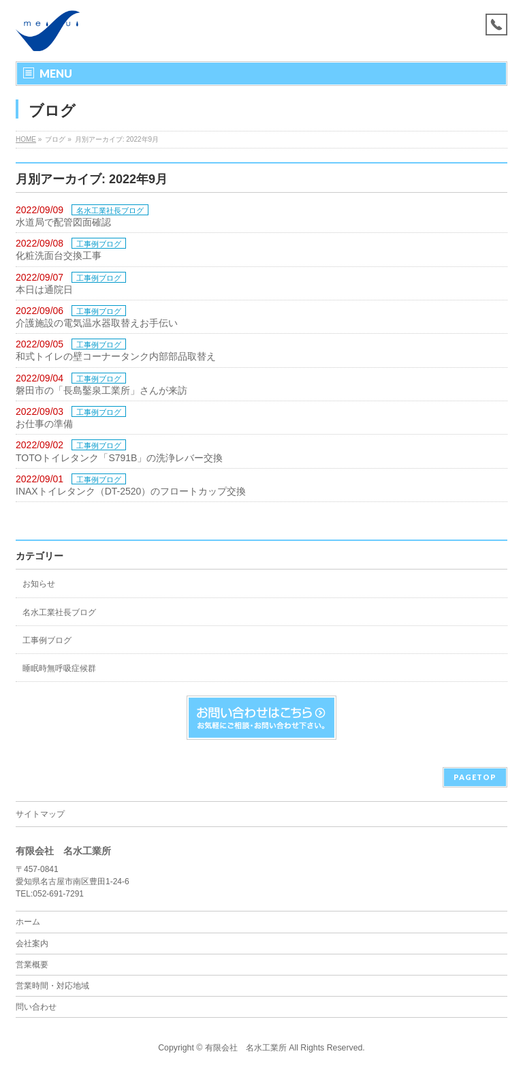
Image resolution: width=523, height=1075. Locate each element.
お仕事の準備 (44, 423)
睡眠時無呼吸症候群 (59, 668)
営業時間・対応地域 (52, 986)
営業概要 (32, 964)
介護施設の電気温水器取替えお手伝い (97, 322)
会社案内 (32, 943)
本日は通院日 (44, 289)
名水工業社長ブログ (110, 210)
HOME (26, 139)
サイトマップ (40, 814)
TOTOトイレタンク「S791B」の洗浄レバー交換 (119, 457)
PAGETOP (475, 777)
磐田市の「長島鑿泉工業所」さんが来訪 (101, 390)
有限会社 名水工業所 (246, 1048)
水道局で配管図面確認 (63, 222)
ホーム (28, 921)
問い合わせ (36, 1007)
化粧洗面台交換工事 (58, 255)
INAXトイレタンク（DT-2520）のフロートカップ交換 (131, 491)
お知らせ (38, 584)
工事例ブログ (98, 244)
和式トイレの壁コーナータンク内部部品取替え (116, 356)
